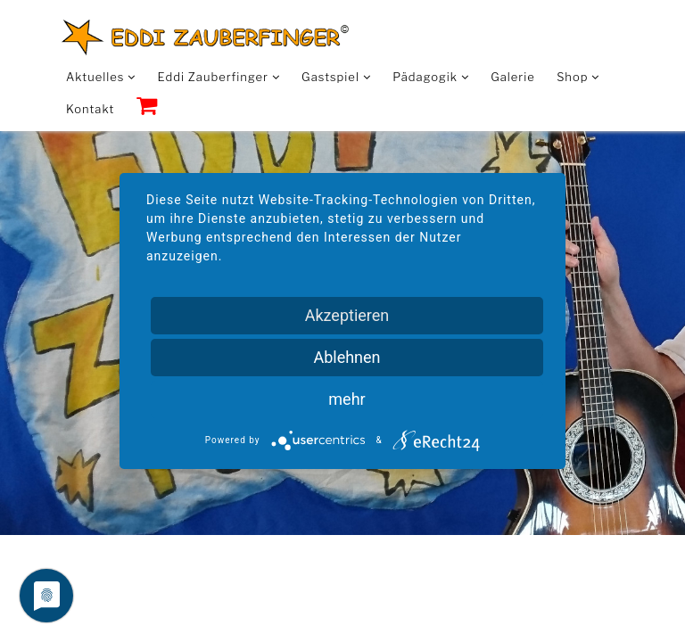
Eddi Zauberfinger (219, 77)
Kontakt (90, 109)
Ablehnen (346, 357)
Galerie (513, 77)
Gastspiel (336, 77)
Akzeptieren (347, 315)
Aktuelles (101, 77)
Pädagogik (430, 77)
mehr (346, 399)
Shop (578, 77)
